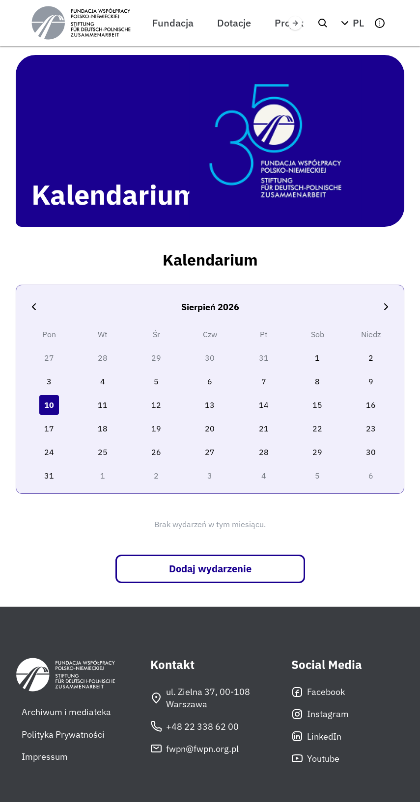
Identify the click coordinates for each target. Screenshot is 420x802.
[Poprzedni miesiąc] (34, 307)
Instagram (320, 714)
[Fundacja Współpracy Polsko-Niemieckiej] (81, 23)
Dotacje (234, 22)
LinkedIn (316, 736)
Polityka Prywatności (63, 734)
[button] (351, 23)
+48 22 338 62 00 (194, 726)
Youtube (315, 758)
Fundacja (173, 22)
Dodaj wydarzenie (210, 568)
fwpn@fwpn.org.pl (194, 748)
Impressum (45, 756)
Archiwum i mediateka (66, 712)
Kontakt (172, 665)
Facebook (318, 692)
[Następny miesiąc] (386, 307)
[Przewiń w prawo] (295, 23)
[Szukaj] (323, 23)
